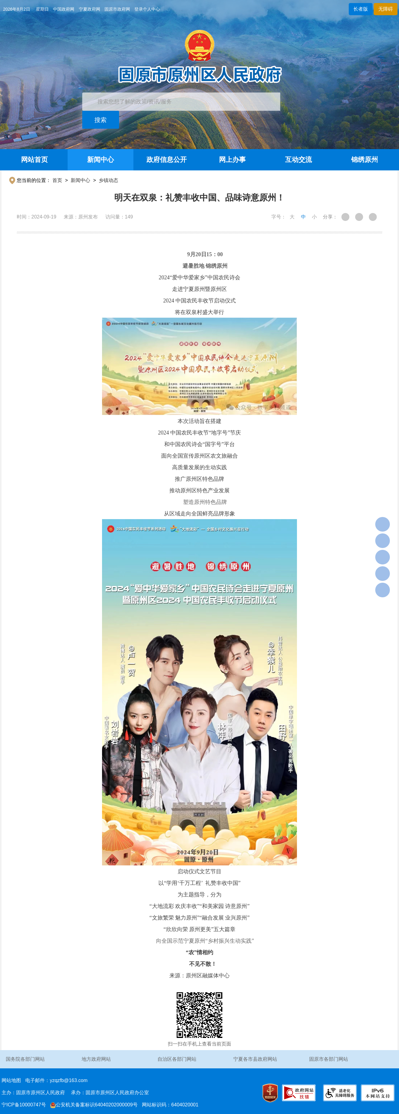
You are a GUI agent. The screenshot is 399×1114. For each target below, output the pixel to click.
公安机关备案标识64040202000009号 (94, 1104)
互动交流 (298, 159)
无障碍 (385, 9)
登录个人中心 (147, 9)
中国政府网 (63, 9)
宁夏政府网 (89, 9)
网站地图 (11, 1080)
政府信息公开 (167, 159)
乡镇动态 (108, 180)
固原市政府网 (117, 9)
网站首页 (34, 159)
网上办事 (232, 159)
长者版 (360, 9)
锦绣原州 (364, 159)
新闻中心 (100, 159)
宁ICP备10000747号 (24, 1104)
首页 (57, 180)
